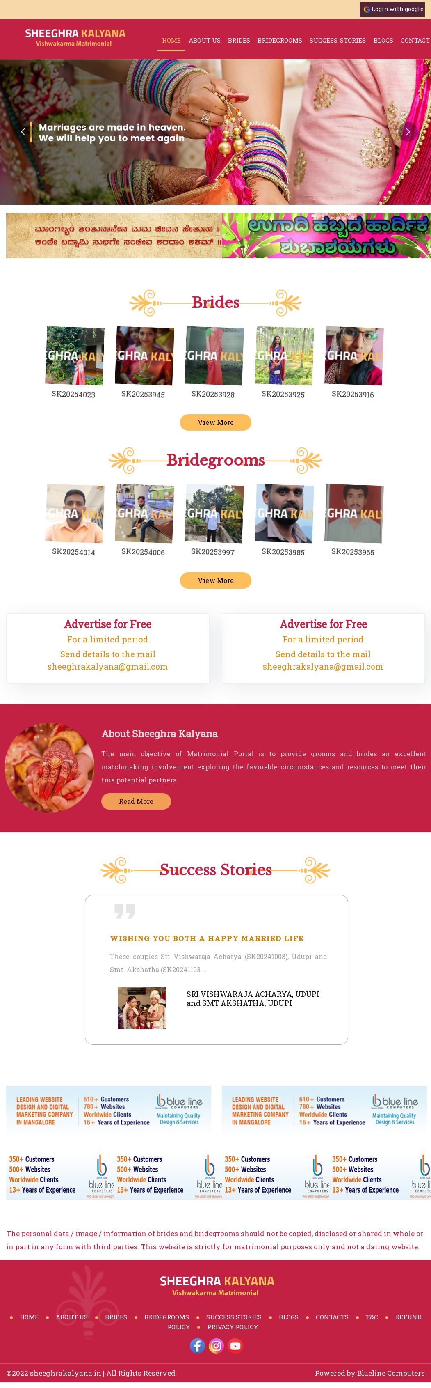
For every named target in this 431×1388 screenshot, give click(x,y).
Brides (116, 1317)
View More (216, 422)
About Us (205, 40)
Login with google (398, 9)
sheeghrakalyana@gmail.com (108, 666)
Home (171, 40)
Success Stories (234, 1317)
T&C (372, 1317)
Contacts (332, 1317)
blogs (383, 40)
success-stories (338, 40)
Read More (139, 801)
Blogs (289, 1317)
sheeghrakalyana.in (65, 1373)
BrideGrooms (166, 1317)
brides (239, 40)
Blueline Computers (391, 1373)
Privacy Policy (232, 1327)
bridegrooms (280, 40)
